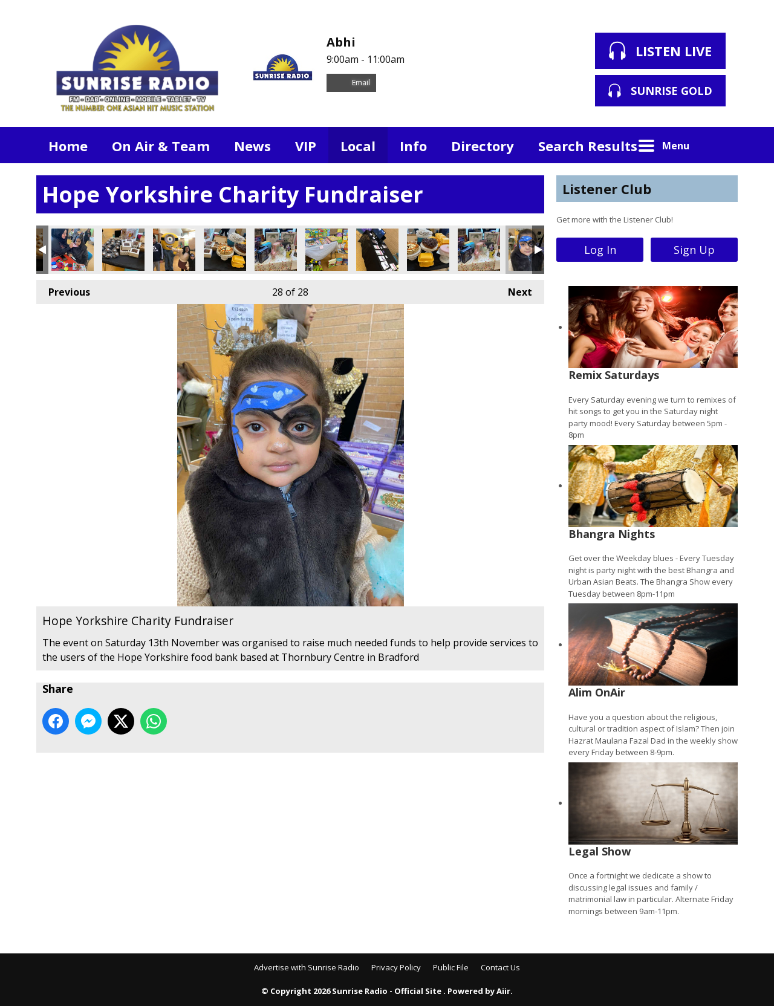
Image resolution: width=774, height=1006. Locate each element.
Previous (63, 289)
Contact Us (500, 967)
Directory (482, 146)
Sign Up (694, 249)
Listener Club (606, 189)
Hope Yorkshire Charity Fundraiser (72, 250)
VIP (305, 146)
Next (514, 289)
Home (68, 146)
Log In (600, 249)
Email (351, 82)
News (252, 146)
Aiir (503, 990)
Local (358, 146)
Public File (451, 967)
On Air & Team (161, 146)
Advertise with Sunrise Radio (306, 967)
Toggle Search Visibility (719, 145)
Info (413, 146)
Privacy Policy (396, 967)
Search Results (587, 146)
